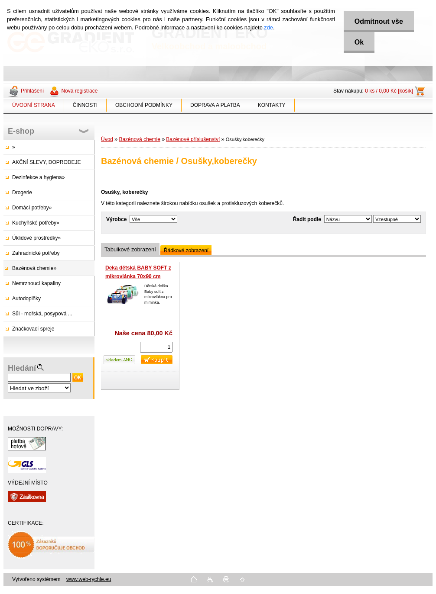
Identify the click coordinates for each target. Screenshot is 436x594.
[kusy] (156, 347)
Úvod (107, 139)
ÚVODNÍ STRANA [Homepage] (33, 105)
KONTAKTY (272, 105)
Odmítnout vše (379, 21)
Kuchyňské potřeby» (35, 223)
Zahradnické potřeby (35, 253)
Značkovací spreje (33, 329)
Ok (359, 42)
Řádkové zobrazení (186, 250)
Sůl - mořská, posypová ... (42, 314)
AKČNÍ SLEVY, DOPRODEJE (46, 162)
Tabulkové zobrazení (130, 249)
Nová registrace (79, 91)
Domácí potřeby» (32, 208)
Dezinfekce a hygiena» (38, 177)
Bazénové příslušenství (193, 139)
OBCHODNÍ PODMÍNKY (143, 105)
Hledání (22, 368)
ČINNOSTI (85, 105)
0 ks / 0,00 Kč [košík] (389, 91)
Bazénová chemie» (34, 268)
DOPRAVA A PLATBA (215, 105)
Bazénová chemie (139, 139)
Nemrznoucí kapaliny (36, 283)
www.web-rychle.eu (88, 579)
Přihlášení (32, 91)
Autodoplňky (26, 298)
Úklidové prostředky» (36, 238)
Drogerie (22, 192)
